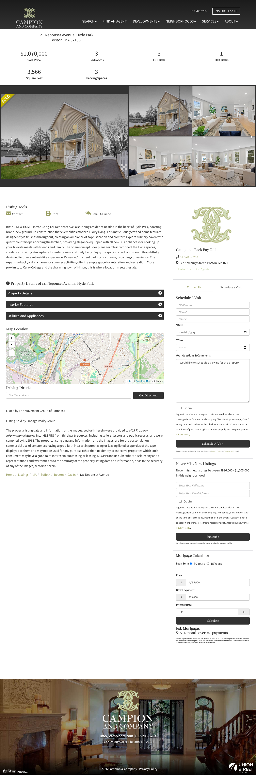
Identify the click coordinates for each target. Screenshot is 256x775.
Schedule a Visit (231, 287)
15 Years (214, 563)
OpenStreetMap (143, 381)
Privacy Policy (183, 434)
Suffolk (45, 474)
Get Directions (148, 395)
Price (179, 575)
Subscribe (213, 537)
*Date (179, 325)
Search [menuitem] (89, 21)
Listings (23, 474)
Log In (232, 11)
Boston (59, 474)
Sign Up (221, 11)
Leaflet (129, 381)
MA (34, 474)
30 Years (197, 563)
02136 (72, 474)
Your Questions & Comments (193, 355)
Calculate (213, 620)
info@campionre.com (116, 736)
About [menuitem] (231, 21)
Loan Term (182, 563)
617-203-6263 (198, 11)
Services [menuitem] (210, 21)
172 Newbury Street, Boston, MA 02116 (128, 742)
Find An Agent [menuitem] (115, 21)
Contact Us (184, 269)
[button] (10, 136)
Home (10, 474)
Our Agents (201, 269)
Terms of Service (230, 451)
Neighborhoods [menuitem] (181, 21)
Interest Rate (184, 605)
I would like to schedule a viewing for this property (213, 381)
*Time (179, 340)
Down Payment (185, 590)
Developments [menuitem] (146, 21)
